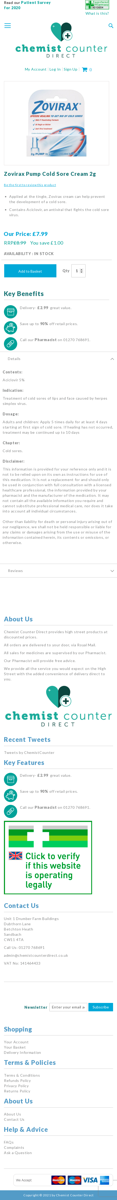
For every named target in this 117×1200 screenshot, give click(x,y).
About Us (12, 1114)
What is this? (97, 13)
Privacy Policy (16, 1085)
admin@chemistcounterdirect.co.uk (36, 955)
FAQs (9, 1142)
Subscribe (101, 1007)
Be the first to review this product (30, 185)
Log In (55, 69)
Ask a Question (18, 1152)
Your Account (16, 1042)
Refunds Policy (17, 1080)
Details (14, 358)
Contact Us (14, 1119)
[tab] (58, 358)
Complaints (14, 1147)
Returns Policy (17, 1091)
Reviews (15, 570)
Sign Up (71, 69)
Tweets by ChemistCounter (29, 752)
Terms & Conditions (22, 1075)
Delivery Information (22, 1052)
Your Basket (15, 1047)
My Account (36, 69)
